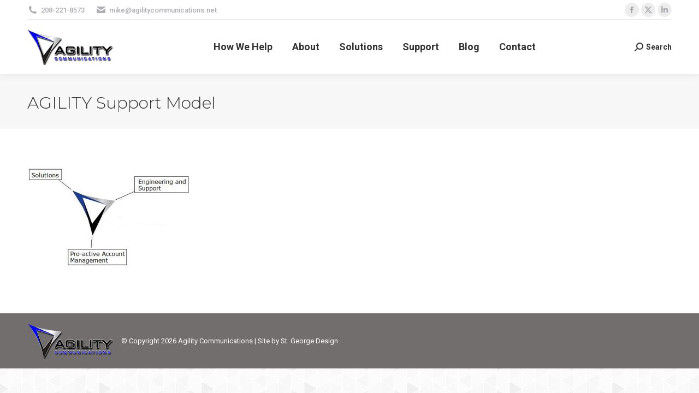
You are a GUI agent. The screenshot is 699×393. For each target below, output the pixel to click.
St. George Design (309, 341)
